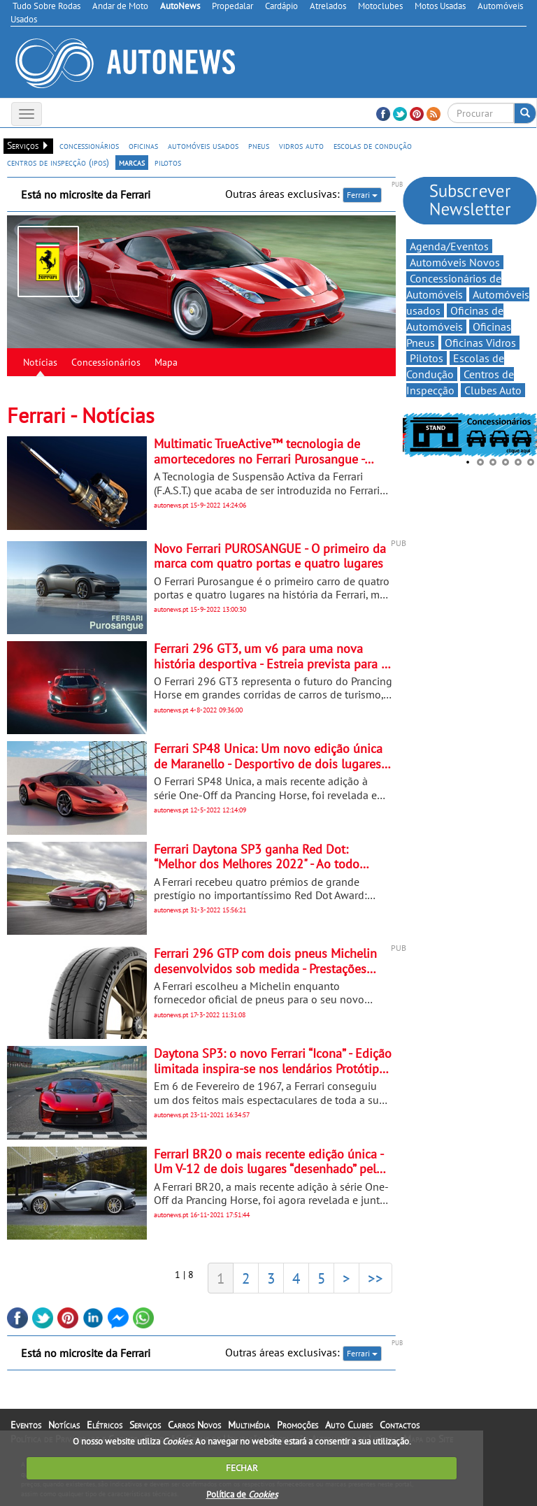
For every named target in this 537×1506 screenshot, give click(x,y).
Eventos (25, 1425)
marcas (132, 162)
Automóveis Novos (455, 262)
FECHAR (242, 1468)
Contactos (400, 1425)
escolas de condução (373, 145)
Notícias (40, 362)
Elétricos (104, 1425)
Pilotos (426, 358)
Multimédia (249, 1425)
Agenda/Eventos (449, 246)
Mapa (166, 362)
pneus (258, 145)
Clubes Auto (493, 390)
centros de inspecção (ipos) (58, 162)
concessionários (89, 145)
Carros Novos (194, 1425)
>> (375, 1278)
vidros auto (301, 145)
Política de (242, 1494)
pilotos (168, 162)
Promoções (297, 1425)
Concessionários (106, 362)
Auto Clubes (349, 1425)
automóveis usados (203, 145)
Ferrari (362, 194)
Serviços (145, 1425)
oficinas (143, 145)
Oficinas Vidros (480, 343)
